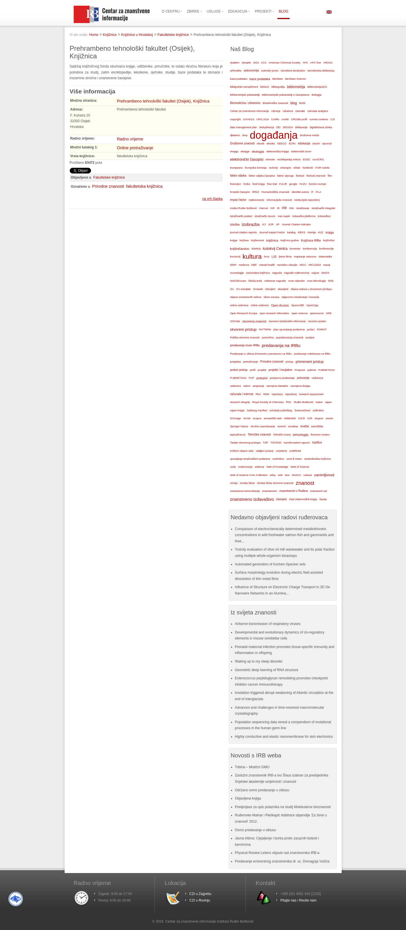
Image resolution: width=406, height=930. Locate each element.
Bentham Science (295, 78)
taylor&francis (238, 434)
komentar (295, 248)
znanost (305, 483)
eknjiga (234, 151)
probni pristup (239, 369)
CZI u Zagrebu (200, 894)
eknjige (245, 151)
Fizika (246, 184)
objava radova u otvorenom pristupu (311, 289)
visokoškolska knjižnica (317, 458)
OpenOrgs (312, 305)
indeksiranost (256, 200)
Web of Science (299, 466)
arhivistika (236, 70)
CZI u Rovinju (199, 900)
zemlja (234, 483)
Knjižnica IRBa (311, 240)
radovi (246, 386)
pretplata (235, 361)
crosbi (284, 119)
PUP (251, 378)
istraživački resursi (264, 216)
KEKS (302, 232)
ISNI (291, 208)
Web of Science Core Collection (249, 475)
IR (278, 208)
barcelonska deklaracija (321, 70)
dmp (245, 135)
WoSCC (296, 475)
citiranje (276, 111)
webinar (259, 466)
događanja (274, 135)
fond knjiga (258, 184)
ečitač (296, 167)
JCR (271, 224)
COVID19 (248, 119)
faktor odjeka (238, 175)
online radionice (260, 305)
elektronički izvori (301, 151)
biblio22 (264, 86)
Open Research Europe (243, 313)
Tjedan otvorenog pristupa (245, 442)
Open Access (280, 305)
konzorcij (235, 256)
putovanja (303, 377)
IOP (272, 208)
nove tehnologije (316, 280)
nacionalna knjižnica (258, 272)
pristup (289, 361)
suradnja (293, 426)
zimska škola (247, 483)
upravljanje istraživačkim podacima (250, 458)
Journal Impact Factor (272, 232)
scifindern (318, 410)
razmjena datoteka (277, 386)
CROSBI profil (299, 119)
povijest (310, 337)
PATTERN (265, 329)
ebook (260, 143)
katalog (291, 232)
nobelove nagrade (275, 280)
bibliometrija (296, 87)
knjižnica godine (290, 240)
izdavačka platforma (303, 216)
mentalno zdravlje (287, 264)
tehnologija (300, 434)
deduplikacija (266, 127)
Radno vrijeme (130, 139)
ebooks (271, 143)
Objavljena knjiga (248, 798)
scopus (257, 418)
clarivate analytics (317, 111)
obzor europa (271, 297)
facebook (308, 167)
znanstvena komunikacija (245, 491)
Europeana (236, 167)
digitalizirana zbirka (321, 127)
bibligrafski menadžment (244, 86)
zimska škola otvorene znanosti (275, 483)
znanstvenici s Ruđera (293, 490)
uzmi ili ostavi (294, 458)
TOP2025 (275, 442)
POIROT (322, 329)
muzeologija (237, 272)
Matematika (325, 256)
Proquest (299, 370)
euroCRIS (318, 159)
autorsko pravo (270, 70)
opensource (316, 313)
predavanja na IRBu (281, 345)
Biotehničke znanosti (275, 103)
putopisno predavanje (282, 378)
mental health (267, 264)
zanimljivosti (324, 475)
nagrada (277, 272)
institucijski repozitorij (307, 199)
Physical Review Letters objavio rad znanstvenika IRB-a (277, 853)
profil (252, 370)
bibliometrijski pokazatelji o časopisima (285, 94)
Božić (302, 103)
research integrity (240, 402)
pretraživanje (250, 361)
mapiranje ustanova (305, 256)
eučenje (273, 167)
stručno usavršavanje (263, 426)
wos (287, 475)
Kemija (312, 232)
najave (315, 272)
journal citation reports (243, 232)
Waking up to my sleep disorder (259, 661)
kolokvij (256, 248)
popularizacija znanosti (289, 337)
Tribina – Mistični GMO (252, 767)
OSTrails (235, 321)
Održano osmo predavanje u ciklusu (262, 790)
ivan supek (284, 216)
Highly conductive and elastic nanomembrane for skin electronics (284, 737)
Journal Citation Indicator (296, 224)
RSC (289, 402)
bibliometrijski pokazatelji (245, 94)
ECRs (292, 143)
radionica (317, 377)
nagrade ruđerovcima (296, 272)
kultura (251, 256)
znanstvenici (269, 490)
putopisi (261, 378)
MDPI (233, 264)
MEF (254, 264)
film (330, 175)
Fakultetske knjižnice (173, 35)
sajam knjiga (237, 410)
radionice (235, 385)
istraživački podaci (241, 216)
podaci (311, 329)
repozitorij (291, 394)
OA (232, 289)
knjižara (244, 240)
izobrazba (250, 224)
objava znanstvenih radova (245, 297)
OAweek (258, 289)
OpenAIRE (297, 305)
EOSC (306, 159)
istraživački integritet (323, 208)
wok (280, 475)
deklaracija (301, 127)
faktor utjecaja (285, 175)
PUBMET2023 (326, 370)
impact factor (238, 199)
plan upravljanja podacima (289, 329)
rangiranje (258, 386)
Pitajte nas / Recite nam (299, 900)
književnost (257, 240)
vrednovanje (245, 466)
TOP (265, 442)
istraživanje (302, 208)
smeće (329, 418)
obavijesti (283, 289)
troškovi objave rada (242, 450)
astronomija (251, 70)
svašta (304, 426)
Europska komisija (256, 167)
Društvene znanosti (242, 143)
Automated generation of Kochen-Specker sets (270, 564)
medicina (244, 264)
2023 (256, 62)
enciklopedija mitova (288, 159)
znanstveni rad (318, 491)
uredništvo (278, 458)
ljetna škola (285, 256)
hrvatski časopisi (240, 191)
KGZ (320, 232)
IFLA (318, 192)
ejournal (326, 143)
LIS (274, 256)
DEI (278, 127)
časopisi (281, 499)
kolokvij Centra (275, 248)
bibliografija (278, 86)
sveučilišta (317, 426)
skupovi (318, 418)
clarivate (300, 111)
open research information (274, 313)
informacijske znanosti (279, 200)
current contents (319, 119)
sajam (328, 402)
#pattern (235, 62)
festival (300, 175)
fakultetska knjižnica (144, 186)
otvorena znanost (254, 321)
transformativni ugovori (297, 442)
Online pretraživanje (135, 148)
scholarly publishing (280, 410)
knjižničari (329, 240)
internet (263, 208)
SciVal (246, 418)
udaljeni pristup (264, 450)
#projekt (246, 62)
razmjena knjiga (300, 385)
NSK (330, 280)
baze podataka (260, 79)
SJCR (301, 418)
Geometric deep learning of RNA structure (266, 670)
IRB (284, 208)
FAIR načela (322, 167)
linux (266, 256)
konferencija (310, 248)
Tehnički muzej (281, 434)
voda (233, 466)
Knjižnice (110, 35)
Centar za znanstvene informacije (249, 111)
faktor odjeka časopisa (262, 175)
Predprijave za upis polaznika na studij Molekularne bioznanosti (283, 807)
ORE (329, 313)
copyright (235, 119)
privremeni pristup (309, 362)
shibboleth (290, 418)
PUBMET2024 (238, 378)
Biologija (316, 94)
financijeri (235, 184)
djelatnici (235, 135)
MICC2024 (315, 264)
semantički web (273, 418)
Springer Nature (239, 426)
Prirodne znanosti (108, 186)
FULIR (283, 184)
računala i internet (242, 394)
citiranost (288, 111)
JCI (264, 224)
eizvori (316, 143)
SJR (309, 418)
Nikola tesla (255, 280)
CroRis (275, 119)
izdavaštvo (324, 216)
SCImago (235, 418)
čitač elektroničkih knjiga (303, 499)
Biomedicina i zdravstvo (245, 103)
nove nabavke (296, 280)
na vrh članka (212, 199)
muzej (326, 264)
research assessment (311, 394)
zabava (308, 475)
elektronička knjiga (277, 151)
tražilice (317, 442)
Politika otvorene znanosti (245, 337)
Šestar (323, 499)
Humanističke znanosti (275, 191)
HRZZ (255, 192)
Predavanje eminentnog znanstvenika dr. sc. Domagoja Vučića (282, 861)
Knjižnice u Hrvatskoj (137, 35)
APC (305, 62)
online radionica (239, 305)
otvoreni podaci (317, 321)
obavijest (270, 289)
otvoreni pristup (243, 329)
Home (93, 35)
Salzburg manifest (257, 410)
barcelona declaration (293, 70)
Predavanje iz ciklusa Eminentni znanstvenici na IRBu (261, 353)
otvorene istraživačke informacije (287, 321)
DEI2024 (288, 127)
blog (293, 103)
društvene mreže (309, 135)
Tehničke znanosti (259, 434)
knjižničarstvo (240, 248)
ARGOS (328, 62)
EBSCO (282, 143)
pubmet (311, 370)
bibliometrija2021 (317, 86)
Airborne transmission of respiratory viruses (268, 624)
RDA (258, 394)
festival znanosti (315, 175)
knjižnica (272, 240)
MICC (303, 264)
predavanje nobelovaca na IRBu (312, 353)
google (293, 184)
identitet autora (300, 192)
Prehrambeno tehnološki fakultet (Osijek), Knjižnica (163, 101)
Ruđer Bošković (304, 402)
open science (300, 313)
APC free (315, 62)
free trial (272, 183)
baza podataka (239, 78)
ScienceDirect (302, 410)
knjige (234, 240)
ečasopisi (285, 167)
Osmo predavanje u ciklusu (255, 830)
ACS (264, 62)
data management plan (243, 127)
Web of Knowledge (277, 466)
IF (312, 192)
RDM (266, 394)
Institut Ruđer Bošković (243, 208)
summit (281, 426)
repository (277, 394)
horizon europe (317, 184)
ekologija (258, 151)
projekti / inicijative (280, 369)
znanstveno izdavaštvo (252, 499)
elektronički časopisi (246, 159)
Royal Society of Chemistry (268, 402)
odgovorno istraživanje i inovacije (300, 297)
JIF (277, 224)
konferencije (326, 248)
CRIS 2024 (262, 119)
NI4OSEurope (238, 280)
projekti (262, 370)
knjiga (329, 232)
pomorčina (268, 337)
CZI (332, 119)
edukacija (304, 143)
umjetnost (281, 450)
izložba (235, 224)
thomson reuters (320, 434)
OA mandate (243, 289)
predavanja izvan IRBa (245, 345)
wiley (273, 475)
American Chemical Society (284, 62)
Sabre (319, 402)
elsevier (270, 159)
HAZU (302, 184)
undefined (295, 450)
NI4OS (325, 272)
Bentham (277, 78)
